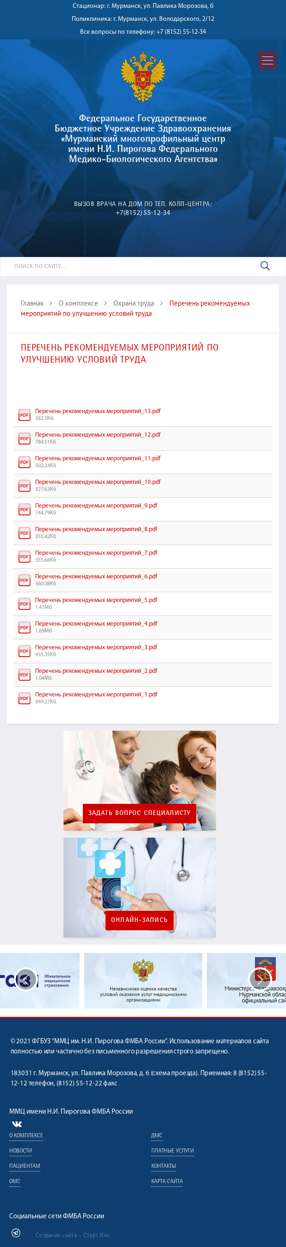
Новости (20, 1151)
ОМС (14, 1182)
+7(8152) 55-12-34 (143, 213)
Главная (32, 303)
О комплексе (78, 303)
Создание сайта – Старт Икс (73, 1236)
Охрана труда (133, 303)
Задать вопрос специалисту (139, 813)
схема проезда (174, 1073)
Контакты (163, 1167)
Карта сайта (166, 1182)
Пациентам (24, 1167)
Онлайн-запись (139, 920)
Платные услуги (172, 1151)
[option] (143, 981)
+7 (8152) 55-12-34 (181, 32)
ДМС (156, 1136)
